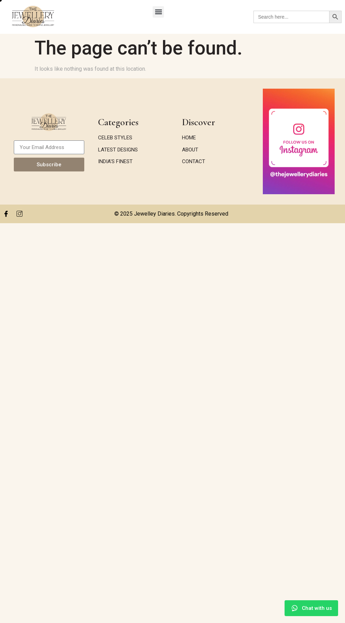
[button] (158, 12)
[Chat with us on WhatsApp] (311, 608)
